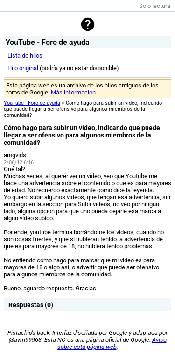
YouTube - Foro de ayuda (32, 103)
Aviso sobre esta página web (112, 343)
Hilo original (22, 68)
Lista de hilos (24, 55)
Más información (73, 92)
